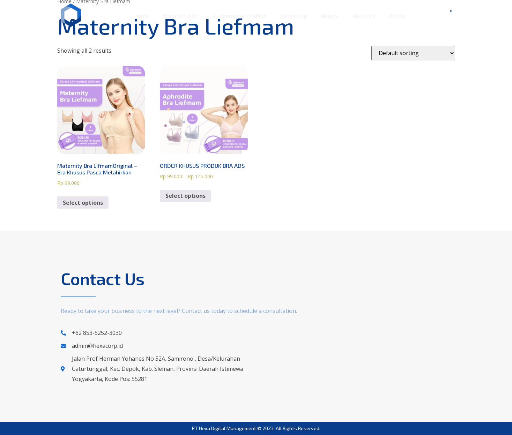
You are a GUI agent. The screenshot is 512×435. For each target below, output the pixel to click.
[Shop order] (413, 53)
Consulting (293, 15)
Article (397, 15)
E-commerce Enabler (239, 15)
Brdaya (330, 15)
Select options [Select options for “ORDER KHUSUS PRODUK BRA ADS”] (185, 196)
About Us (364, 15)
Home (141, 15)
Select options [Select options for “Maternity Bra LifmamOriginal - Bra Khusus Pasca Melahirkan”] (83, 203)
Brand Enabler (181, 15)
